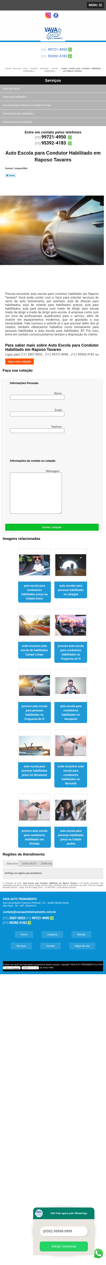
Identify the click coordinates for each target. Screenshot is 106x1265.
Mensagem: (35, 492)
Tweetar (10, 175)
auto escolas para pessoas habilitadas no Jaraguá (71, 590)
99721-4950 (57, 49)
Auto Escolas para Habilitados (18, 113)
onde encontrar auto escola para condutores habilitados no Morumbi (71, 775)
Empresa (52, 934)
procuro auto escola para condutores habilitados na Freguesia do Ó (71, 652)
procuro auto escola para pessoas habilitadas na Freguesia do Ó (34, 712)
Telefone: (36, 429)
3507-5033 (17, 918)
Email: (36, 412)
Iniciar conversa (64, 1246)
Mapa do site (82, 945)
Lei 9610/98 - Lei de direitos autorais (60, 887)
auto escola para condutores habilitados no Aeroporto (71, 712)
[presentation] (34, 446)
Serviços (53, 80)
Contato (50, 945)
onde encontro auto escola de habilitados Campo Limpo (34, 650)
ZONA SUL (47, 863)
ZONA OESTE (29, 863)
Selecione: (12, 863)
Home (24, 934)
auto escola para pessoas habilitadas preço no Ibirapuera (34, 770)
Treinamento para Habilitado (18, 122)
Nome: (36, 396)
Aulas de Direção (12, 88)
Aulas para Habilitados (15, 97)
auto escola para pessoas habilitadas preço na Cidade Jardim (71, 837)
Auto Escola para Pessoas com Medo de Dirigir (27, 105)
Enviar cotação (52, 527)
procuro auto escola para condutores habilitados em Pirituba (34, 837)
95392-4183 (57, 56)
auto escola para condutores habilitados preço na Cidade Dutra (34, 592)
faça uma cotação (19, 361)
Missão (81, 934)
